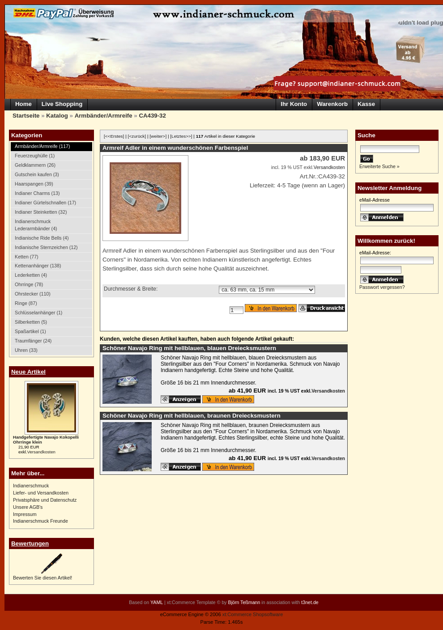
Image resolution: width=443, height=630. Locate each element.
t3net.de (309, 602)
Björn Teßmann (244, 602)
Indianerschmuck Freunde (40, 521)
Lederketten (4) (31, 275)
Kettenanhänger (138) (38, 265)
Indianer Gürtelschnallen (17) (45, 202)
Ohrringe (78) (29, 284)
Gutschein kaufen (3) (37, 174)
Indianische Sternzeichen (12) (46, 247)
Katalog (57, 115)
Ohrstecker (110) (33, 293)
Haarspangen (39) (34, 183)
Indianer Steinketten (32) (41, 212)
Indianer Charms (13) (37, 193)
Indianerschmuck (31, 485)
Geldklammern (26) (35, 165)
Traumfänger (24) (33, 340)
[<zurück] (137, 136)
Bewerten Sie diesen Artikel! (42, 577)
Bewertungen (30, 543)
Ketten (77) (26, 256)
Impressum (25, 514)
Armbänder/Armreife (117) (42, 146)
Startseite (26, 115)
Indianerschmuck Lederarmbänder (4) (36, 225)
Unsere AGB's (28, 507)
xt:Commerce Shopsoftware (252, 614)
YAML (156, 602)
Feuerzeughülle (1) (35, 155)
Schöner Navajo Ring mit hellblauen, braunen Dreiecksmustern (191, 415)
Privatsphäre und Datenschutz (45, 500)
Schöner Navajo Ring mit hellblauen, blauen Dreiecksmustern (189, 348)
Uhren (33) (26, 350)
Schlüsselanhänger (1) (38, 312)
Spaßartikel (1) (30, 331)
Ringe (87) (26, 303)
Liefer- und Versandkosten (40, 492)
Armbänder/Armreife (103, 115)
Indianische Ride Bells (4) (41, 238)
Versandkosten (41, 451)
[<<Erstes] (114, 136)
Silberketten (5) (31, 322)
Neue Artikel (28, 371)
